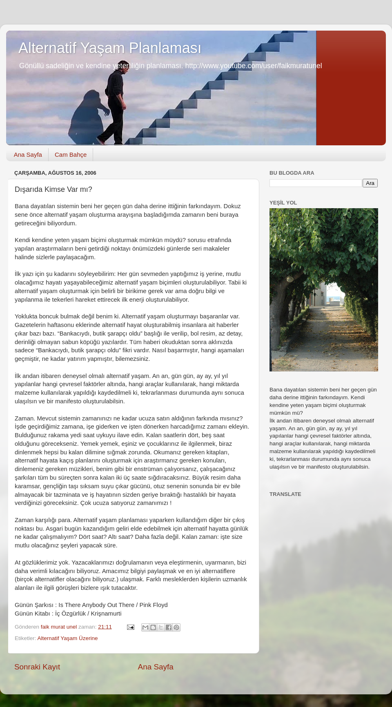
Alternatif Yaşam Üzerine (68, 638)
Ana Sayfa (28, 154)
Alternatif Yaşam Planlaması (110, 48)
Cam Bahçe (71, 154)
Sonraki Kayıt (37, 667)
